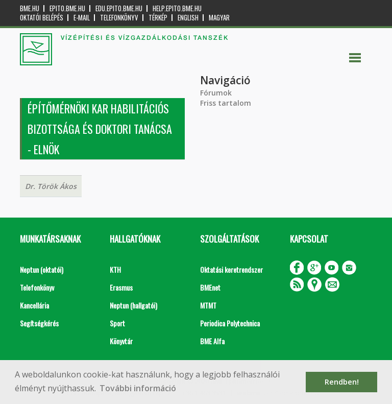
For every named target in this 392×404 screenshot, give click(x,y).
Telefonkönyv (119, 17)
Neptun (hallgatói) (133, 305)
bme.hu (29, 8)
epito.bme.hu (67, 8)
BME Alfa (212, 341)
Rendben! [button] (342, 382)
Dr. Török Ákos (51, 186)
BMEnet (210, 287)
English (188, 17)
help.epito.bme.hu (177, 8)
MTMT (208, 305)
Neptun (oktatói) (41, 269)
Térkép (158, 17)
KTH (115, 269)
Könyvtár (121, 341)
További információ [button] (138, 388)
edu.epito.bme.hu (118, 8)
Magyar (219, 17)
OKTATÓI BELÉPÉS (41, 17)
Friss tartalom (225, 103)
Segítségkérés (39, 323)
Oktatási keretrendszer (231, 269)
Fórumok (216, 93)
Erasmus (121, 287)
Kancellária (34, 305)
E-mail (82, 17)
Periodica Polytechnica (230, 323)
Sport (117, 323)
